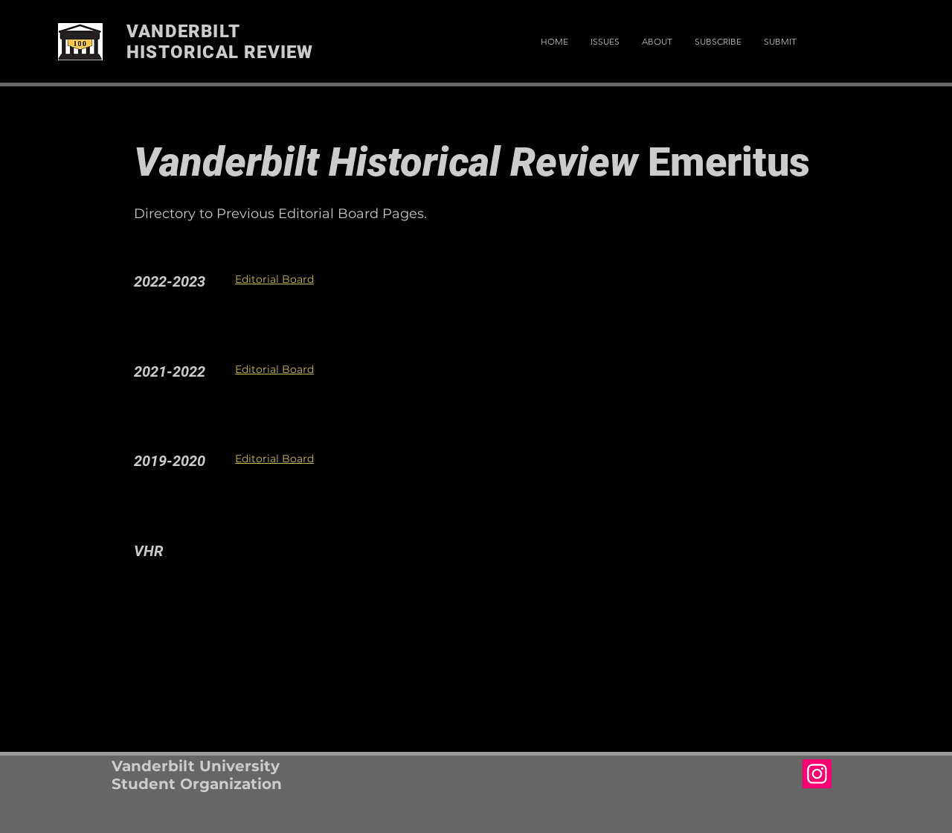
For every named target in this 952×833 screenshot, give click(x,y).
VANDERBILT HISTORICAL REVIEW (219, 42)
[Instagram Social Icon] (817, 773)
